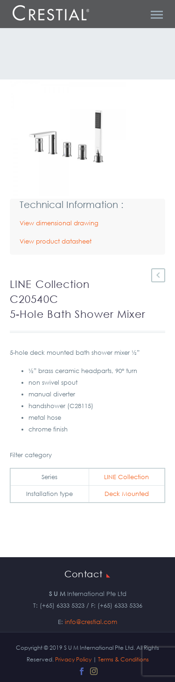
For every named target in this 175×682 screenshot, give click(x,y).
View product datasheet (55, 241)
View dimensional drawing (59, 223)
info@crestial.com (91, 622)
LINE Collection (126, 477)
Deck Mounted (127, 494)
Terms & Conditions (123, 659)
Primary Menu (157, 15)
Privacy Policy (73, 659)
